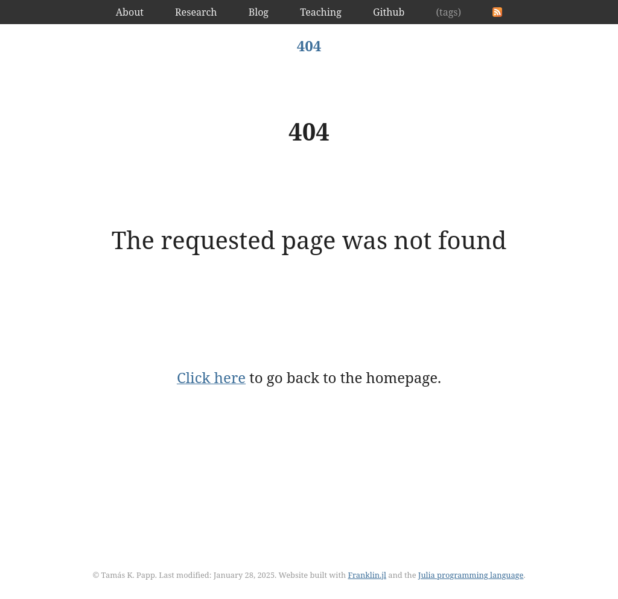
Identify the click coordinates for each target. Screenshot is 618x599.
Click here (211, 377)
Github (388, 12)
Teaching (321, 12)
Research (196, 12)
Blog (259, 12)
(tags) (448, 12)
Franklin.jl (367, 574)
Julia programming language (471, 574)
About (130, 12)
